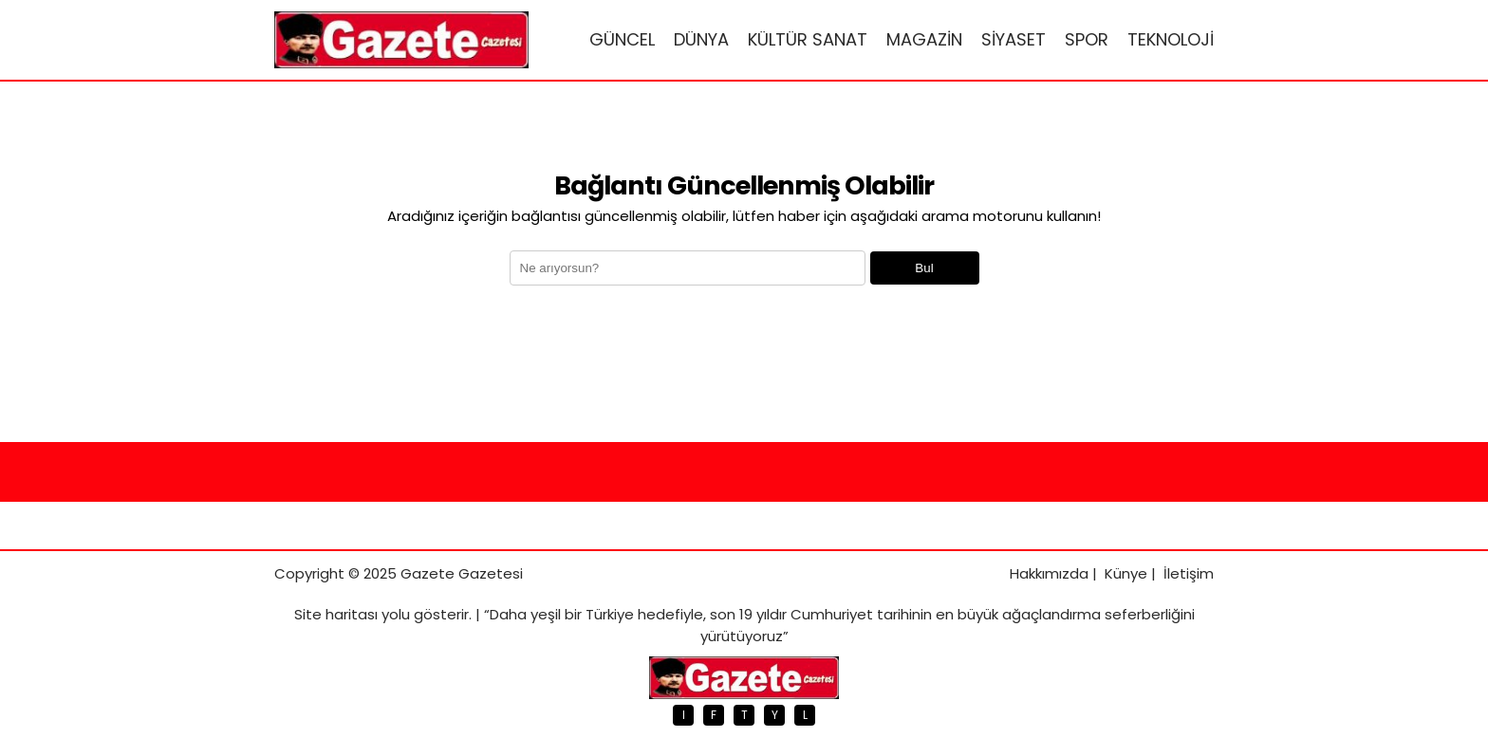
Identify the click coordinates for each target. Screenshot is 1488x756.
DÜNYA (701, 39)
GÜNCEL (622, 39)
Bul (924, 268)
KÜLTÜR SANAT (807, 39)
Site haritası (336, 614)
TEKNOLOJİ (1170, 39)
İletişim (1188, 573)
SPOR (1086, 39)
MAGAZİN (924, 39)
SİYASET (1013, 39)
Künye (1126, 573)
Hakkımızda (1049, 573)
